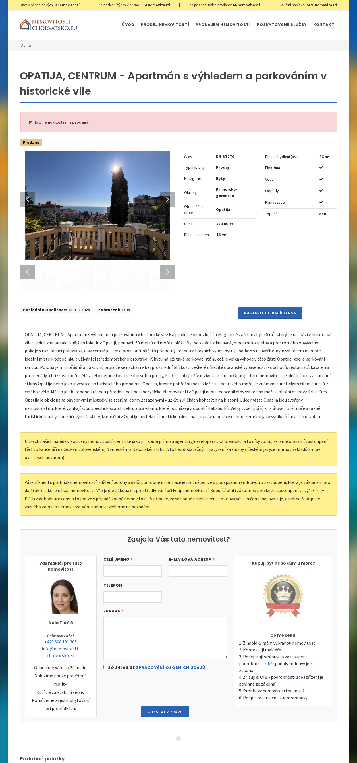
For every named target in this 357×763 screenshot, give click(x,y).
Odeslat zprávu (165, 661)
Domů (26, 45)
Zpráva (113, 560)
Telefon (114, 534)
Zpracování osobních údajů (170, 616)
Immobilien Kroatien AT (211, 746)
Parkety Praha (248, 746)
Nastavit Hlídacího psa (270, 262)
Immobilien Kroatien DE (167, 746)
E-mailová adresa (192, 508)
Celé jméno (117, 508)
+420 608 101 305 (60, 591)
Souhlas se (158, 616)
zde (267, 612)
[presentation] (165, 638)
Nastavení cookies (111, 746)
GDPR (87, 746)
